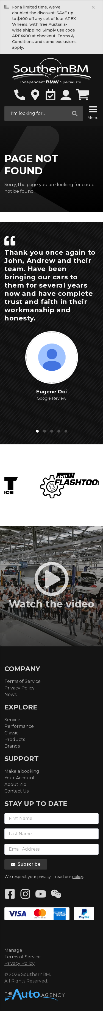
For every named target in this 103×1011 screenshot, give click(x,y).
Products (14, 739)
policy (77, 876)
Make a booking (21, 771)
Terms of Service (22, 681)
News (10, 694)
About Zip (15, 784)
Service (12, 719)
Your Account (19, 777)
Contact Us (16, 791)
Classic (11, 732)
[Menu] (93, 110)
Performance (19, 726)
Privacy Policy (19, 688)
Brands (12, 746)
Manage (13, 950)
